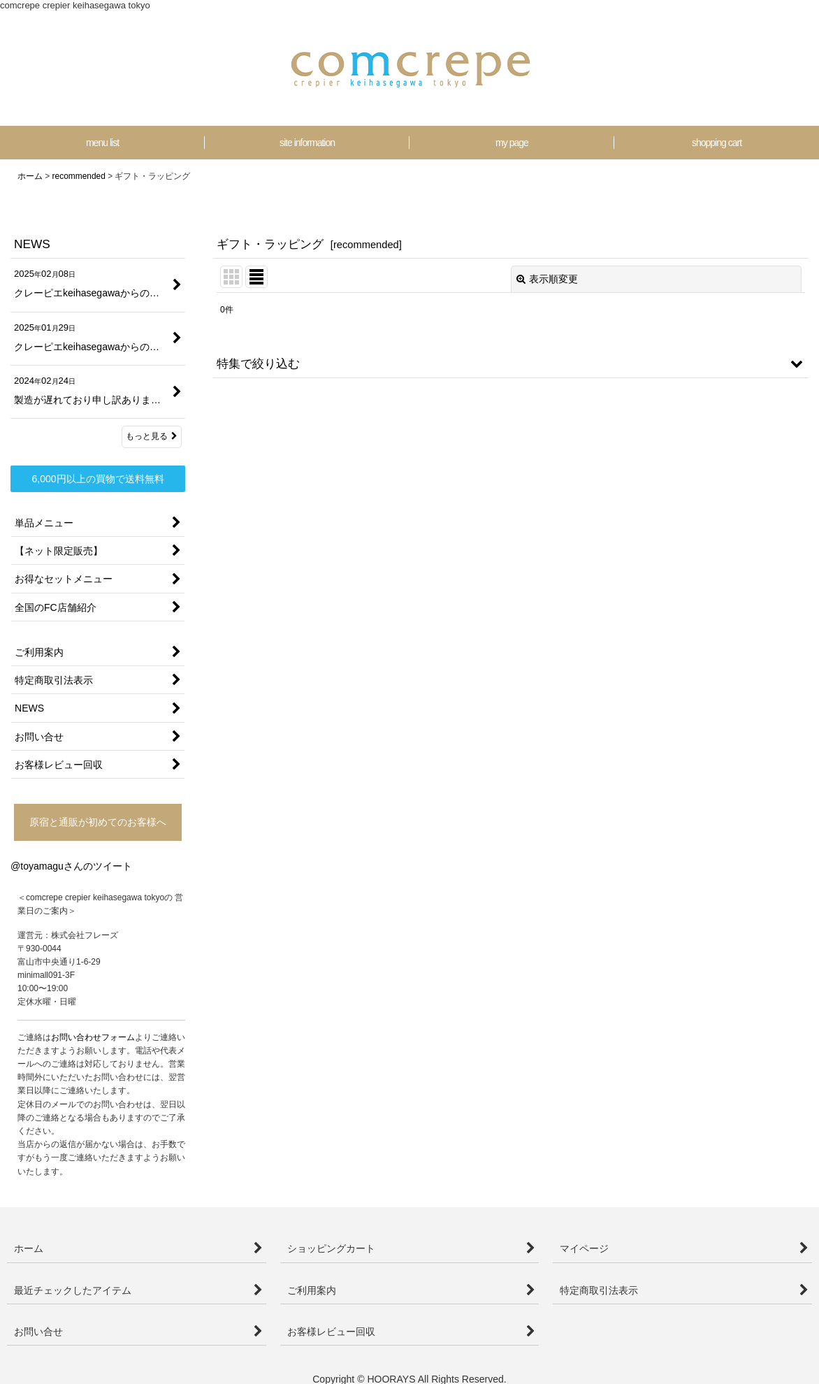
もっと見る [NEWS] (151, 436)
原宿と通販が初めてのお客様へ (97, 822)
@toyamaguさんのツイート (71, 866)
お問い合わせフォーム (93, 1037)
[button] (511, 363)
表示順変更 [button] (547, 278)
